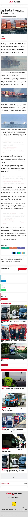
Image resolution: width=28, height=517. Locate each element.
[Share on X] (14, 253)
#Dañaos (14, 257)
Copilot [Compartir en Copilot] (21, 247)
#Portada (14, 261)
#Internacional (14, 259)
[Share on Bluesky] (15, 253)
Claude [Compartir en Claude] (13, 247)
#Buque (7, 257)
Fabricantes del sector (5, 358)
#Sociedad (18, 261)
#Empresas (18, 257)
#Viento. (14, 262)
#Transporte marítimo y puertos (6, 262)
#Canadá (10, 257)
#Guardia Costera (4, 259)
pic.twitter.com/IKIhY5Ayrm (8, 219)
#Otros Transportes (20, 259)
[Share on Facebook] (12, 253)
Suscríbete (4, 299)
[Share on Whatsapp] (19, 253)
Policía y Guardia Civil (5, 386)
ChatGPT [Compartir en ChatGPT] (5, 247)
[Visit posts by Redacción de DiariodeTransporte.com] (2, 16)
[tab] (14, 370)
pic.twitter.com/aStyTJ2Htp (8, 148)
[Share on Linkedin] (17, 253)
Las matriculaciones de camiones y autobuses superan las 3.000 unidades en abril (13, 322)
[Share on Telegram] (20, 253)
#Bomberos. (3, 257)
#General (22, 257)
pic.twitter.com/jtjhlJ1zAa (15, 181)
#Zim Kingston (18, 262)
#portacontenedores (8, 261)
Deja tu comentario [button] (22, 269)
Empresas (3, 38)
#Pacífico (2, 261)
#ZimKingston (8, 141)
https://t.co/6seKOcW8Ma (11, 147)
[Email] (22, 253)
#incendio (9, 259)
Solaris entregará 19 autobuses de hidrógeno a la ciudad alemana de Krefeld (12, 360)
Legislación (4, 427)
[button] (2, 2)
